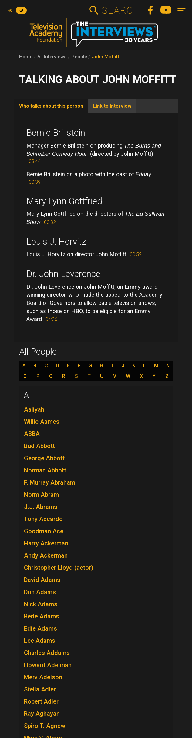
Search (121, 10)
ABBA (32, 433)
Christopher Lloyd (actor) (58, 567)
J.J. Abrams (40, 506)
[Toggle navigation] (181, 10)
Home (25, 57)
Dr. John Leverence (63, 274)
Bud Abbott (39, 446)
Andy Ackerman (46, 555)
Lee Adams (39, 640)
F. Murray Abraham (49, 482)
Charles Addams (47, 652)
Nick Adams (40, 604)
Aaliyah (34, 409)
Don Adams (40, 592)
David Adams (42, 579)
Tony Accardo (43, 519)
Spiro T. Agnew (44, 725)
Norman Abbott (45, 470)
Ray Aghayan (42, 713)
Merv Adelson (43, 677)
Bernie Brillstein (55, 132)
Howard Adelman (48, 665)
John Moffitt (105, 57)
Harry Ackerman (46, 543)
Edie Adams (40, 628)
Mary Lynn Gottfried (64, 201)
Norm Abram (41, 494)
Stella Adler (40, 689)
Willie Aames (41, 421)
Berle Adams (41, 616)
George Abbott (44, 458)
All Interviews (52, 57)
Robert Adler (41, 701)
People (79, 57)
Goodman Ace (43, 531)
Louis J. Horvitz (56, 241)
